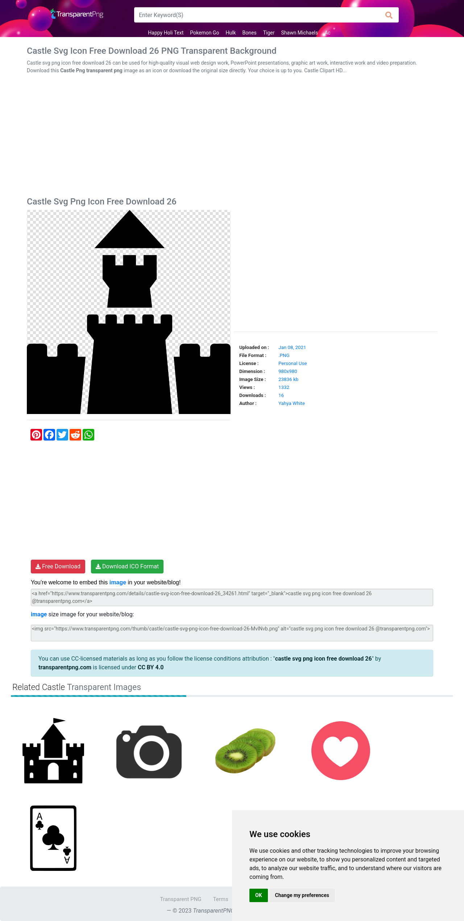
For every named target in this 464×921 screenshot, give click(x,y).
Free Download (58, 566)
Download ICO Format (127, 566)
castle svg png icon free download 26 (323, 658)
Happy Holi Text (165, 33)
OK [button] (258, 895)
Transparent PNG (180, 899)
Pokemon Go (204, 33)
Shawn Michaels (299, 33)
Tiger (269, 33)
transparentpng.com (64, 667)
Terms (220, 899)
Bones (250, 33)
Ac (327, 33)
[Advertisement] (232, 137)
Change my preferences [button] (302, 895)
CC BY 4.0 (151, 667)
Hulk (230, 33)
